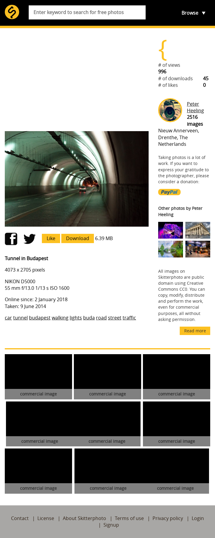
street (114, 317)
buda (89, 317)
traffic (129, 317)
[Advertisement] (77, 80)
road (101, 317)
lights (76, 317)
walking (60, 317)
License (45, 518)
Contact (20, 518)
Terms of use (129, 518)
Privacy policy (168, 518)
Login (198, 518)
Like (51, 238)
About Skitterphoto (84, 518)
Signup (111, 525)
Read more (195, 331)
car (8, 317)
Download (77, 238)
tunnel (20, 317)
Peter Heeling (195, 107)
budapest (40, 317)
